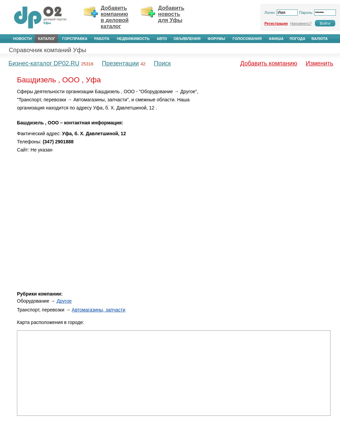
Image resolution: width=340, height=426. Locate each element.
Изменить (319, 63)
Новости (22, 39)
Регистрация (276, 23)
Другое (64, 301)
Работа (101, 39)
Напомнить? (301, 23)
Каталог (46, 39)
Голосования (247, 39)
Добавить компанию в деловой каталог (114, 17)
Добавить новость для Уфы (171, 14)
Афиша (276, 39)
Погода (297, 39)
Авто (162, 39)
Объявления (187, 39)
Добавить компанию (268, 63)
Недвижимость (133, 39)
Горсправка (74, 39)
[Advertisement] (273, 135)
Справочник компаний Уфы (47, 50)
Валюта (320, 39)
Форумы (216, 39)
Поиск (162, 63)
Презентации (120, 63)
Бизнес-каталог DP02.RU (43, 63)
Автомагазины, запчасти (98, 309)
